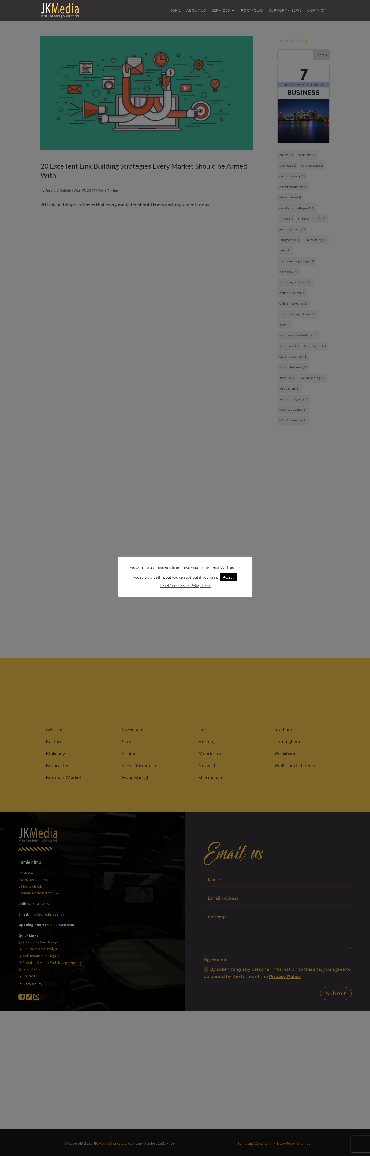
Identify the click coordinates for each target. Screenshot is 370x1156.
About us (196, 10)
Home (175, 10)
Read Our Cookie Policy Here (185, 585)
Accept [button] (228, 577)
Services (221, 10)
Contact (316, 10)
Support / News (285, 10)
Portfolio (252, 10)
